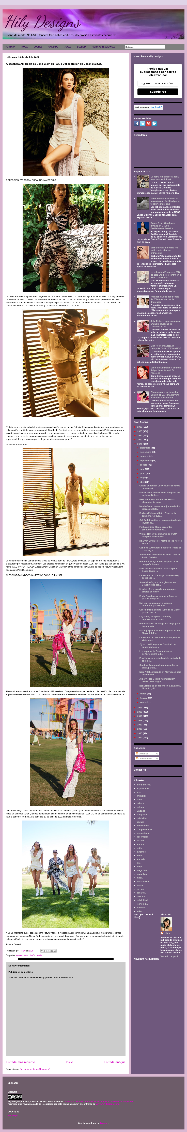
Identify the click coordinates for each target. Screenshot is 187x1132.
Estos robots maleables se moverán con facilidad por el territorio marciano (165, 201)
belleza (140, 803)
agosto (144, 465)
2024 (140, 435)
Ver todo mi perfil (169, 956)
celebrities (142, 818)
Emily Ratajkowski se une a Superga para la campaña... (158, 597)
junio (143, 473)
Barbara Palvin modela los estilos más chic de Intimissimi (164, 250)
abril (142, 482)
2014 (140, 737)
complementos (144, 829)
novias (140, 889)
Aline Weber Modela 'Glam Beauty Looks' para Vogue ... (157, 680)
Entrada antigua (115, 1062)
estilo (139, 848)
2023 (140, 439)
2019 (140, 716)
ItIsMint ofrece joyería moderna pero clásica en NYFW (158, 590)
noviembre (146, 452)
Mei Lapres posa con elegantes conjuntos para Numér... (155, 604)
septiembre (146, 460)
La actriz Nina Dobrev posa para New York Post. (164, 178)
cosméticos (143, 833)
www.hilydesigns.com (107, 1104)
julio (142, 469)
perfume (141, 896)
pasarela (141, 892)
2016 (140, 729)
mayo (143, 477)
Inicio (69, 1062)
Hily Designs (42, 21)
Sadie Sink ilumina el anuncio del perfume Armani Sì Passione (165, 370)
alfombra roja (143, 784)
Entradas (142, 753)
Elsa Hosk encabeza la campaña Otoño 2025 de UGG (165, 347)
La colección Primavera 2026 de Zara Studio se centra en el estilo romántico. (165, 275)
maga (139, 866)
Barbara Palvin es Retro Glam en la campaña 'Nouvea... (157, 514)
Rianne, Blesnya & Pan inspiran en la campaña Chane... (158, 562)
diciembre (145, 447)
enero (143, 702)
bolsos (140, 807)
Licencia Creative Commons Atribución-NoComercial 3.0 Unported (98, 1101)
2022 (140, 444)
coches (140, 822)
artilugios (142, 796)
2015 (140, 733)
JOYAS (67, 47)
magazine (142, 870)
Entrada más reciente (20, 1062)
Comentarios (144, 758)
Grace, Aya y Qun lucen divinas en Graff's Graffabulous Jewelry (162, 226)
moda (39, 955)
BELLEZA (81, 47)
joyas (139, 855)
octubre (144, 456)
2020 (140, 712)
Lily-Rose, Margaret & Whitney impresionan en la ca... (155, 618)
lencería (141, 859)
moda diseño (143, 881)
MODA (24, 47)
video (139, 911)
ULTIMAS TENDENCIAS (103, 47)
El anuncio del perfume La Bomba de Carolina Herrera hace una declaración (164, 395)
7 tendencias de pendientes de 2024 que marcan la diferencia (164, 299)
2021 (140, 707)
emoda (140, 844)
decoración (142, 837)
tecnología (142, 904)
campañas (142, 814)
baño (139, 799)
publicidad (142, 900)
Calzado (141, 811)
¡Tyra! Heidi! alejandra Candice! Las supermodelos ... (157, 645)
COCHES (38, 47)
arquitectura (143, 788)
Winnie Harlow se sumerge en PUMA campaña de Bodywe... (158, 535)
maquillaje (142, 874)
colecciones (22, 955)
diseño (32, 955)
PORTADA (10, 47)
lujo (139, 863)
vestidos (141, 907)
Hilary (167, 933)
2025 (140, 431)
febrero (144, 698)
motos (140, 885)
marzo (143, 693)
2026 (140, 427)
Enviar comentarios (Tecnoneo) (35, 1069)
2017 (140, 724)
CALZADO (53, 47)
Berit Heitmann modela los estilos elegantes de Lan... (157, 500)
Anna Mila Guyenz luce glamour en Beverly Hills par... (157, 583)
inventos (141, 852)
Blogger (104, 1123)
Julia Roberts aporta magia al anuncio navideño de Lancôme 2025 (165, 324)
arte (139, 792)
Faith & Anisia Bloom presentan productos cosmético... (155, 528)
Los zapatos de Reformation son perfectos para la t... (156, 652)
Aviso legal (13, 1115)
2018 (140, 720)
